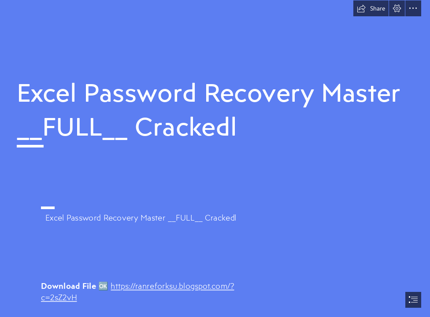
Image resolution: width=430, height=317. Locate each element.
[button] (371, 8)
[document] (215, 158)
